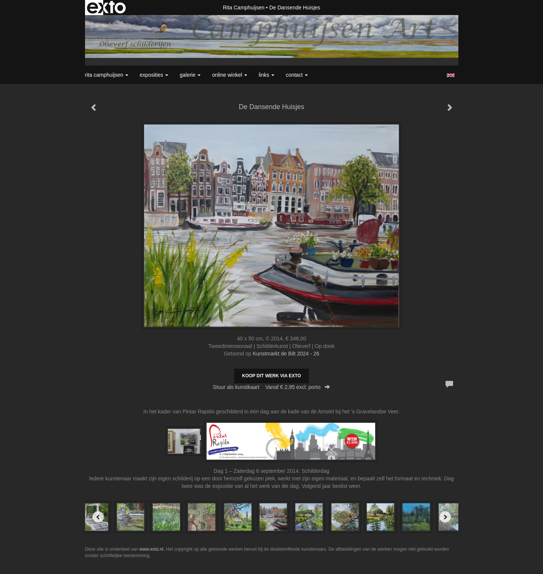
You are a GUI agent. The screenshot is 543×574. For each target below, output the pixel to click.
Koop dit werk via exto (271, 375)
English (450, 75)
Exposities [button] (154, 75)
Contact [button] (297, 75)
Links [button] (266, 75)
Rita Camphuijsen (244, 8)
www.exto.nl (151, 549)
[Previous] (98, 516)
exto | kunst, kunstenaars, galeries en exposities (106, 7)
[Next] (445, 516)
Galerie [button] (190, 75)
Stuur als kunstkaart (271, 387)
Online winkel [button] (229, 75)
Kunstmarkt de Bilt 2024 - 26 (286, 354)
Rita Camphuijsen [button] (107, 75)
